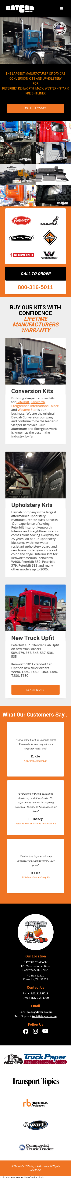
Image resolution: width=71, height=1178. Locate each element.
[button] (61, 8)
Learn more (36, 689)
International (39, 406)
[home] (19, 9)
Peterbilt (22, 402)
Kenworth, (37, 402)
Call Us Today (35, 108)
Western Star (27, 409)
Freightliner (20, 406)
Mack (55, 406)
